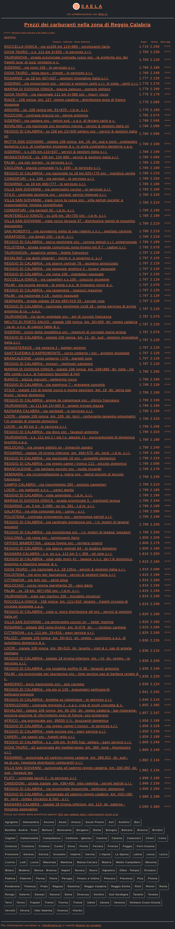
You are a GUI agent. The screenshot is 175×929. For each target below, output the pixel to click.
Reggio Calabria (95, 886)
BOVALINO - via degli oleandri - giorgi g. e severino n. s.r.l (53, 258)
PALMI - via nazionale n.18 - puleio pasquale (41, 295)
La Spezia (122, 854)
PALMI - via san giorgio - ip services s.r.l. (38, 162)
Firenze (113, 846)
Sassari (40, 894)
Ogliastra (108, 870)
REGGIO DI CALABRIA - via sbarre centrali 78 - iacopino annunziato (61, 263)
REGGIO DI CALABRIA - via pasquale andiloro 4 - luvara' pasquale (60, 269)
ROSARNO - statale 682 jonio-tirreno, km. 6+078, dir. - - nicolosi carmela (65, 627)
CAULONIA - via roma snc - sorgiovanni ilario (42, 538)
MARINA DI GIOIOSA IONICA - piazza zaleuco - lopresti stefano (57, 89)
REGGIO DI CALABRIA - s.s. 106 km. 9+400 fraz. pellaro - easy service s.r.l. (68, 742)
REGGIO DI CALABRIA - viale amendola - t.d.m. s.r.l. (48, 495)
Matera (106, 862)
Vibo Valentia (43, 910)
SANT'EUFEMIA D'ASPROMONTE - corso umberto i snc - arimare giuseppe (66, 353)
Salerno (24, 894)
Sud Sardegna (118, 894)
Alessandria (31, 822)
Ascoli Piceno (94, 822)
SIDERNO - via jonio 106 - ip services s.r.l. (39, 67)
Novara (80, 870)
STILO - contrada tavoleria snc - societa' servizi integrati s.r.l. (55, 194)
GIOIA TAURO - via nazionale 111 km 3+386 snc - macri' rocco (56, 94)
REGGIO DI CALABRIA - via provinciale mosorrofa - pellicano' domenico (64, 789)
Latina (138, 854)
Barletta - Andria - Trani (21, 830)
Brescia (142, 830)
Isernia (90, 854)
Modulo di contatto (88, 925)
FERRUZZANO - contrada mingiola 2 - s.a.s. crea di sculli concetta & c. (63, 705)
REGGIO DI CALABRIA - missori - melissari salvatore (48, 364)
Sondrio (99, 894)
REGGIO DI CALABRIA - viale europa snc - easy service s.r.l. (55, 731)
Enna (71, 846)
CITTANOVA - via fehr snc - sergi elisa (36, 580)
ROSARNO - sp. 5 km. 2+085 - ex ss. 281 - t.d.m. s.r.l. (49, 506)
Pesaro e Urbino (88, 878)
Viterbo (77, 910)
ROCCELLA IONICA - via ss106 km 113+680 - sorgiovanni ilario (57, 46)
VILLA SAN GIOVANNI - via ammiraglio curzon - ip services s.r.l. (57, 189)
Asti (111, 822)
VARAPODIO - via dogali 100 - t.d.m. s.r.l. (39, 236)
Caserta (101, 838)
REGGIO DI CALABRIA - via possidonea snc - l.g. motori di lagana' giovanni (67, 532)
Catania (117, 838)
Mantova (66, 862)
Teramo (153, 894)
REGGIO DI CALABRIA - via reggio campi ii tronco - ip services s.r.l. (61, 726)
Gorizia (44, 854)
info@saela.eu (52, 925)
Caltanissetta (29, 838)
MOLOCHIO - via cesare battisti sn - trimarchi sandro (48, 447)
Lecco (164, 854)
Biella (97, 830)
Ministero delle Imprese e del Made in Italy (33, 33)
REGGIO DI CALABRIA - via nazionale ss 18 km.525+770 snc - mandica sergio (69, 173)
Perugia (67, 878)
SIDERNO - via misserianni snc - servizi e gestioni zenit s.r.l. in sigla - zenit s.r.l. (71, 83)
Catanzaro (134, 838)
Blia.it (103, 14)
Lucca (34, 862)
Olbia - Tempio (129, 870)
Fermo (84, 846)
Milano (9, 870)
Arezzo (76, 822)
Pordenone (12, 886)
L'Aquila (104, 854)
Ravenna (74, 886)
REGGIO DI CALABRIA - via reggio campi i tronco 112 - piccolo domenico (65, 463)
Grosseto (59, 854)
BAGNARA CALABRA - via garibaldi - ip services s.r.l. (48, 411)
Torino (21, 902)
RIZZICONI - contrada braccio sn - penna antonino (46, 115)
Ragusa (57, 886)
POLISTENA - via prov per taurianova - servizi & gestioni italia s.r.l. (60, 574)
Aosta (63, 822)
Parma (40, 878)
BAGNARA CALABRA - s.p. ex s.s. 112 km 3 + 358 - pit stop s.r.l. (58, 554)
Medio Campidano (128, 862)
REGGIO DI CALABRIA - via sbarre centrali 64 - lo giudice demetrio (60, 548)
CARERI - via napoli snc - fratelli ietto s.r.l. (39, 737)
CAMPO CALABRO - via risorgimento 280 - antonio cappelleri (55, 484)
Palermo (25, 878)
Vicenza (62, 910)
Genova (28, 854)
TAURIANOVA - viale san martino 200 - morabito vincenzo (52, 596)
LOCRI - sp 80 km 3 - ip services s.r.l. (35, 426)
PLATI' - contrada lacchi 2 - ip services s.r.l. (40, 778)
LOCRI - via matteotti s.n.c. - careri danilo (39, 490)
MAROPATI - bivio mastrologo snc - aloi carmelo (44, 684)
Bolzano (127, 830)
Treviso (63, 902)
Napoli (65, 870)
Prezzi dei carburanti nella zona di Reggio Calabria (87, 24)
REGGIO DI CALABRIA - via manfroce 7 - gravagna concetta (54, 384)
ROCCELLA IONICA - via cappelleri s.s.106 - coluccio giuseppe (57, 279)
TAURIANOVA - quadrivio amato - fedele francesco (46, 252)
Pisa (140, 878)
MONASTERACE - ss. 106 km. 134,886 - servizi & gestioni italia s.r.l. (61, 157)
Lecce (151, 854)
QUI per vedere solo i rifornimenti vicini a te (88, 814)
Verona (25, 910)
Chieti (150, 838)
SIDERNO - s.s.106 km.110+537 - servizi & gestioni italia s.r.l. (56, 152)
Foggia (127, 846)
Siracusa (83, 894)
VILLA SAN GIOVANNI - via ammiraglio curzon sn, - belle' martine (59, 622)
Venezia (119, 902)
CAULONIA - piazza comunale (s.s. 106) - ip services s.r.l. (52, 168)
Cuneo (58, 846)
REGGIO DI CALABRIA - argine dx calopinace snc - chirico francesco (61, 400)
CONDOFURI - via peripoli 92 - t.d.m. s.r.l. (39, 210)
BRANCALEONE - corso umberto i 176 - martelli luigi (48, 358)
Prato (44, 886)
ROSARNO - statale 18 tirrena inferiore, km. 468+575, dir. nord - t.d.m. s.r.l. (67, 453)
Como (163, 838)
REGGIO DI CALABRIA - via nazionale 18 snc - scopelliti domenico (60, 458)
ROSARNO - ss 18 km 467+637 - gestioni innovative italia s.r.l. (56, 78)
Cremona (28, 846)
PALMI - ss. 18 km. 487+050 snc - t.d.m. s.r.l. (42, 591)
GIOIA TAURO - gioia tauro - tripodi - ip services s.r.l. (48, 73)
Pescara (109, 878)
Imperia (75, 854)
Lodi (23, 862)
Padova (10, 878)
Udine (91, 902)
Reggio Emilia (120, 886)
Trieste (77, 902)
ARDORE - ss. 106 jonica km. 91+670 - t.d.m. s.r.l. (46, 110)
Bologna (111, 830)
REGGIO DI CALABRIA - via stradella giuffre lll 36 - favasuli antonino (61, 668)
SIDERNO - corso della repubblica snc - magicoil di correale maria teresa (65, 332)
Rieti (138, 886)
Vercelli (10, 910)
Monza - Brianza (45, 870)
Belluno (47, 830)
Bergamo (82, 830)
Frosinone (12, 854)
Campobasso (52, 838)
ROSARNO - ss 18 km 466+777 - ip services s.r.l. (45, 184)
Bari (137, 822)
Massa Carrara (87, 862)
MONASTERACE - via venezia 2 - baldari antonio (45, 347)
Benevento (64, 830)
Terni (8, 902)
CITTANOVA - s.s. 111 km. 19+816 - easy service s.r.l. (49, 632)
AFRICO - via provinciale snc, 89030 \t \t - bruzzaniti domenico (56, 720)
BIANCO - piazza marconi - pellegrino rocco (40, 379)
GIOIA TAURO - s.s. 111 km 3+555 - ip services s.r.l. (48, 52)
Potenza (30, 886)
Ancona (49, 822)
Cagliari (10, 838)
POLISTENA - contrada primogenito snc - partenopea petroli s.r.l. (58, 517)
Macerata (49, 862)
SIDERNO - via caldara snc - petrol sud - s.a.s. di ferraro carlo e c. (59, 120)
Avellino (124, 822)
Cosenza (11, 846)
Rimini (150, 886)
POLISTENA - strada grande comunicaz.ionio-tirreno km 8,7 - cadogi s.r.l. (65, 247)
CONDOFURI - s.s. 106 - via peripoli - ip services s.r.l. (49, 178)
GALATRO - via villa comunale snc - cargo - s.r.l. (44, 511)
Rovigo (9, 894)
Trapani (35, 902)
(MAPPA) (10, 37)
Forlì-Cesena (146, 846)
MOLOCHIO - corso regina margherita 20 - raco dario (48, 585)
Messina (151, 862)
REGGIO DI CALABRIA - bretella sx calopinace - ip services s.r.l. (58, 699)
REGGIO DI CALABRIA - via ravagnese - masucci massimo (53, 290)
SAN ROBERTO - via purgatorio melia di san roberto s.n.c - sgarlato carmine (68, 231)
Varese (104, 902)
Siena (68, 894)
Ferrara (98, 846)
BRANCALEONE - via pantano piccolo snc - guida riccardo (52, 469)
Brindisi (157, 830)
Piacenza (126, 878)
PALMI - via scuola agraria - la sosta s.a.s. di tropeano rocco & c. (58, 285)
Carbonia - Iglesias (78, 838)
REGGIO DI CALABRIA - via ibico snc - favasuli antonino (51, 432)
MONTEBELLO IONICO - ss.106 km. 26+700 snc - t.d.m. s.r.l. (55, 215)
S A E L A (91, 6)
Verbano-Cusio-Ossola (145, 902)
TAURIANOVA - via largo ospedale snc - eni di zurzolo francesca (57, 316)
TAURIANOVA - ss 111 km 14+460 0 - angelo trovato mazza (53, 405)
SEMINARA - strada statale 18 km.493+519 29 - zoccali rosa (54, 301)
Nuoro (93, 870)
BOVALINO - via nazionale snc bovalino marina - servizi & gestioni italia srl (66, 126)
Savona (54, 894)
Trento (49, 902)
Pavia (53, 878)
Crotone (44, 846)
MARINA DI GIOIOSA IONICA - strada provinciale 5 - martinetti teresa (62, 500)
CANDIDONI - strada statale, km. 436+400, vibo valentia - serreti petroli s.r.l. (68, 783)
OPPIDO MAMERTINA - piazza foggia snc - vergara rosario (53, 543)
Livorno (10, 862)
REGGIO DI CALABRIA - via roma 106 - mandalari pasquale (54, 274)
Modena (24, 870)
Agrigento (11, 822)
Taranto (138, 894)
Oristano (150, 870)
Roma (163, 886)
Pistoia (153, 878)
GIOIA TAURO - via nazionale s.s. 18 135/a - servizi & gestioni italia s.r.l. (65, 569)
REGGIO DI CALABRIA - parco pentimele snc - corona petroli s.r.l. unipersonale (70, 242)
